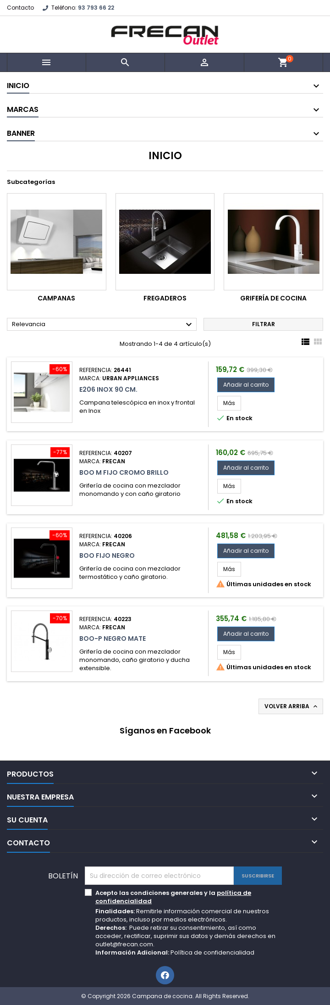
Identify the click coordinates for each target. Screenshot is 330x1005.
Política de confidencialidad (212, 952)
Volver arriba (291, 706)
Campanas (56, 298)
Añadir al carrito (246, 385)
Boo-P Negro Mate (112, 638)
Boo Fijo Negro (107, 555)
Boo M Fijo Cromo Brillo (124, 472)
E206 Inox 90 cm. (108, 389)
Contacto (20, 7)
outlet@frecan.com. (124, 944)
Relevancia (103, 324)
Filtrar (263, 324)
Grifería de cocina (273, 298)
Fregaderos (165, 298)
